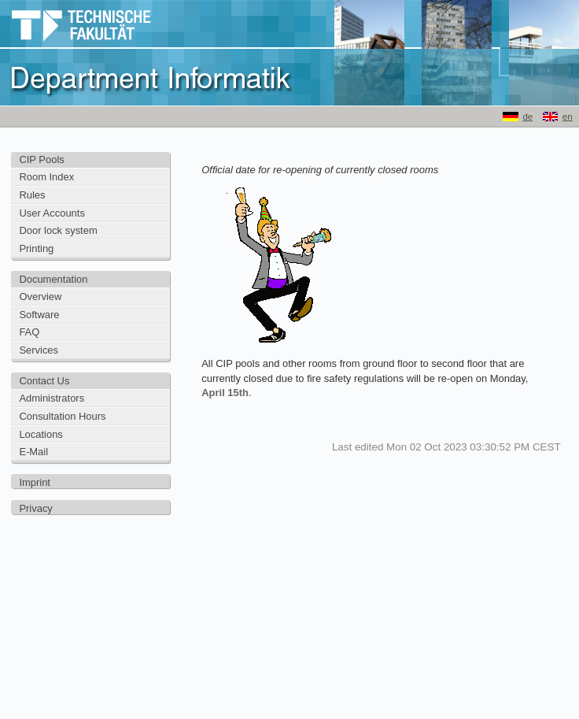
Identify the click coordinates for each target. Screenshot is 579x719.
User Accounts (52, 213)
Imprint (34, 482)
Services (38, 350)
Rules (32, 195)
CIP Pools (41, 159)
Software (39, 315)
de (527, 116)
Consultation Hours (62, 416)
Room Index (46, 177)
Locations (40, 434)
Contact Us (44, 381)
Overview (40, 296)
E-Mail (33, 452)
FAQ (29, 332)
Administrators (51, 398)
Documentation (53, 279)
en (567, 116)
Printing (36, 248)
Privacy (35, 508)
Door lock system (58, 230)
